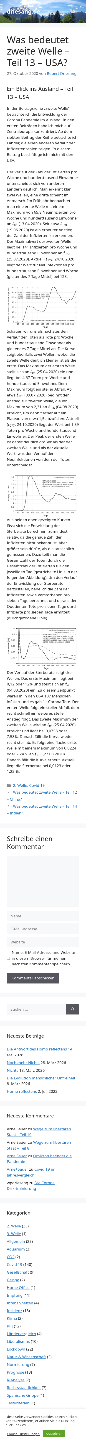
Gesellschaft (18, 1272)
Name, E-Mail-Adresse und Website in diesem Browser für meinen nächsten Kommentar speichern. (43, 958)
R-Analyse (16, 1379)
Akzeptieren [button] (54, 1434)
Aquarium (16, 1249)
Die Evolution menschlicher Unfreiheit (41, 1078)
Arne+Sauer (17, 1169)
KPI (10, 1326)
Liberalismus (18, 1341)
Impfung (15, 1295)
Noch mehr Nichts (23, 1062)
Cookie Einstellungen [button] (23, 1434)
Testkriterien (18, 1403)
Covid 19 (37, 785)
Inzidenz (14, 1310)
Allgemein (16, 1241)
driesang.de (23, 11)
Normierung (18, 1364)
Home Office (18, 1287)
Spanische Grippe (22, 1395)
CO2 (10, 1256)
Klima (12, 1318)
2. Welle (20, 785)
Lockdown (16, 1349)
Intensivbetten (20, 1303)
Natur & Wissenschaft (26, 1356)
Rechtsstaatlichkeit (24, 1387)
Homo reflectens (22, 1091)
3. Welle (14, 1233)
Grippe (13, 1279)
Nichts (12, 1070)
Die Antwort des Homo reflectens (37, 1049)
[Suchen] (72, 1009)
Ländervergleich (21, 1333)
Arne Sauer (17, 1155)
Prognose (15, 1372)
